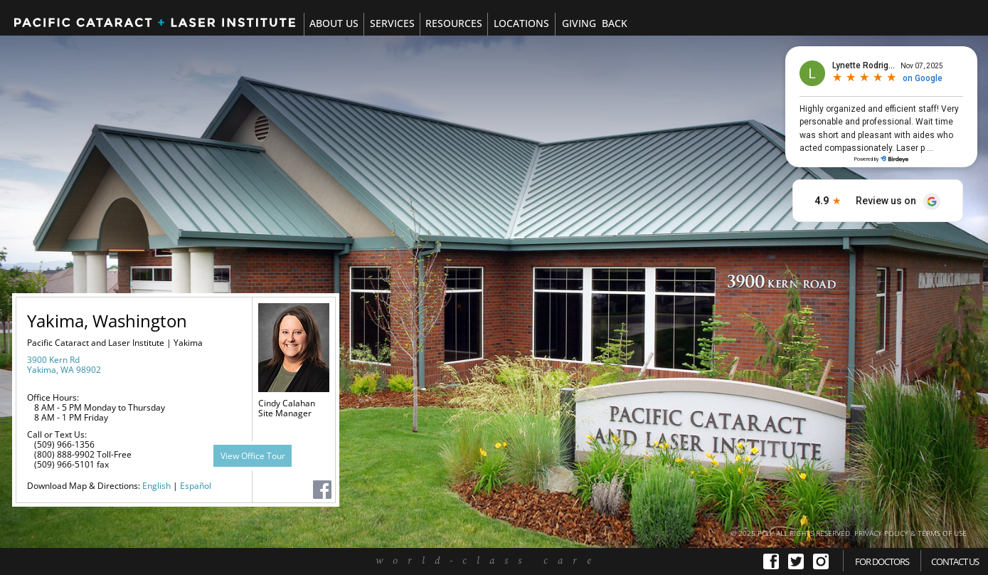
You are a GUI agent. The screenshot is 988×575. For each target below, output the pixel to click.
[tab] (391, 24)
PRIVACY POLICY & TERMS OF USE (910, 533)
